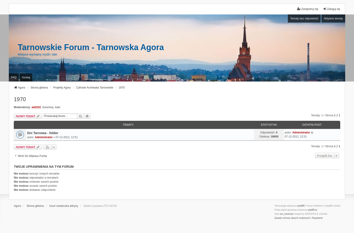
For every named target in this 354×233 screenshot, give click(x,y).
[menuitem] (292, 218)
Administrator (44, 137)
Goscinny (48, 107)
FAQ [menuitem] (13, 77)
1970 (20, 99)
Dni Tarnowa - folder (42, 133)
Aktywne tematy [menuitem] (333, 18)
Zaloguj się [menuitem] (331, 9)
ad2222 (36, 107)
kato (57, 107)
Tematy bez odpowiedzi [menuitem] (304, 18)
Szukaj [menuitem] (26, 77)
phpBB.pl (312, 210)
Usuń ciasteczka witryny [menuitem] (63, 205)
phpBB (301, 206)
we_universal (286, 214)
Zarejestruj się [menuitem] (307, 9)
